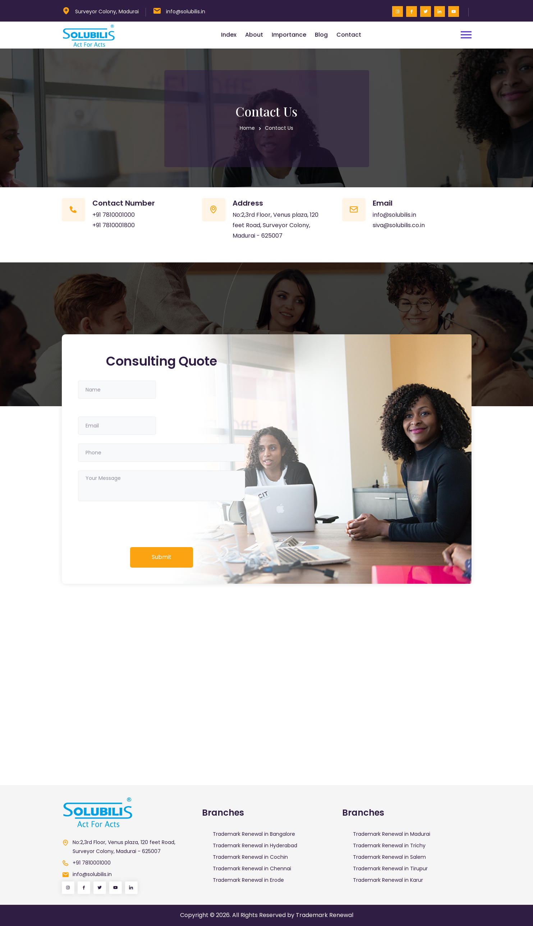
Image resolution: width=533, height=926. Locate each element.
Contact (348, 35)
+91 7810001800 (113, 225)
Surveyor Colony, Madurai (107, 11)
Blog (321, 35)
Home (247, 128)
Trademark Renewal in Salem (389, 857)
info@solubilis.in (185, 11)
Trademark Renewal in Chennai (252, 868)
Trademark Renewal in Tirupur (390, 868)
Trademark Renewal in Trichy (389, 845)
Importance (289, 35)
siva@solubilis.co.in (399, 225)
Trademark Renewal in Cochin (250, 857)
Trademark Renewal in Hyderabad (255, 845)
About (254, 35)
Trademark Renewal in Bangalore (254, 834)
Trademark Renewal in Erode (248, 880)
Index (228, 35)
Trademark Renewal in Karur (388, 880)
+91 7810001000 (113, 215)
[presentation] (132, 524)
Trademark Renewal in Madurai (391, 834)
